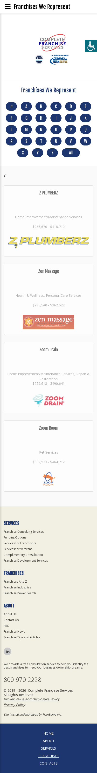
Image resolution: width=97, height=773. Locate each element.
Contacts (49, 763)
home (48, 733)
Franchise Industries (17, 587)
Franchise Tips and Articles (22, 637)
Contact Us (11, 620)
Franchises (48, 755)
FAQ (6, 626)
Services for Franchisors (20, 543)
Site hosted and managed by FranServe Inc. (33, 714)
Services (48, 748)
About (49, 740)
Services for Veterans (18, 549)
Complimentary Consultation (23, 555)
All (70, 152)
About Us (10, 614)
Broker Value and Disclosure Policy (31, 699)
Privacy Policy (14, 704)
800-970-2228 (22, 679)
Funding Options (15, 537)
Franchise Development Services (26, 561)
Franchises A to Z (15, 582)
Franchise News (14, 631)
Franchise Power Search (20, 593)
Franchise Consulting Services (24, 532)
